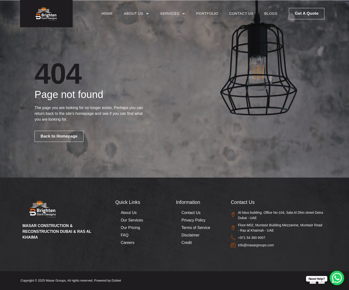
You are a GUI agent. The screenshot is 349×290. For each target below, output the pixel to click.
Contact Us (241, 13)
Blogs (270, 13)
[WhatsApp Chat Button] (337, 278)
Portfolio (207, 13)
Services (172, 13)
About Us (136, 13)
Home (107, 13)
